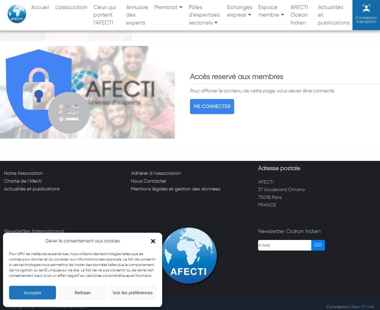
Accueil (40, 7)
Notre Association (23, 173)
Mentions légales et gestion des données (175, 189)
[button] (153, 241)
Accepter (32, 292)
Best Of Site (362, 306)
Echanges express (239, 11)
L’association (71, 7)
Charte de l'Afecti (23, 181)
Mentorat (166, 7)
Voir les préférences (133, 292)
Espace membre (268, 11)
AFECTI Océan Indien (299, 15)
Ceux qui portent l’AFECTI (104, 15)
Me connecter (212, 106)
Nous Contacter (148, 181)
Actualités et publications (333, 15)
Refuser (83, 292)
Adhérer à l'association (156, 173)
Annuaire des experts (137, 15)
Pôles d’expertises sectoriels (204, 15)
